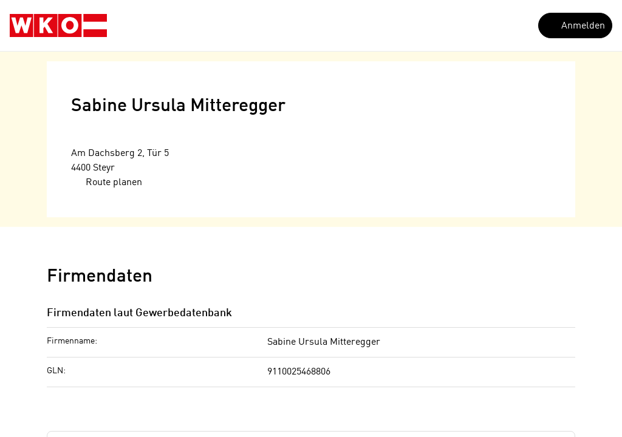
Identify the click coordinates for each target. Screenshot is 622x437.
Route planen (107, 182)
